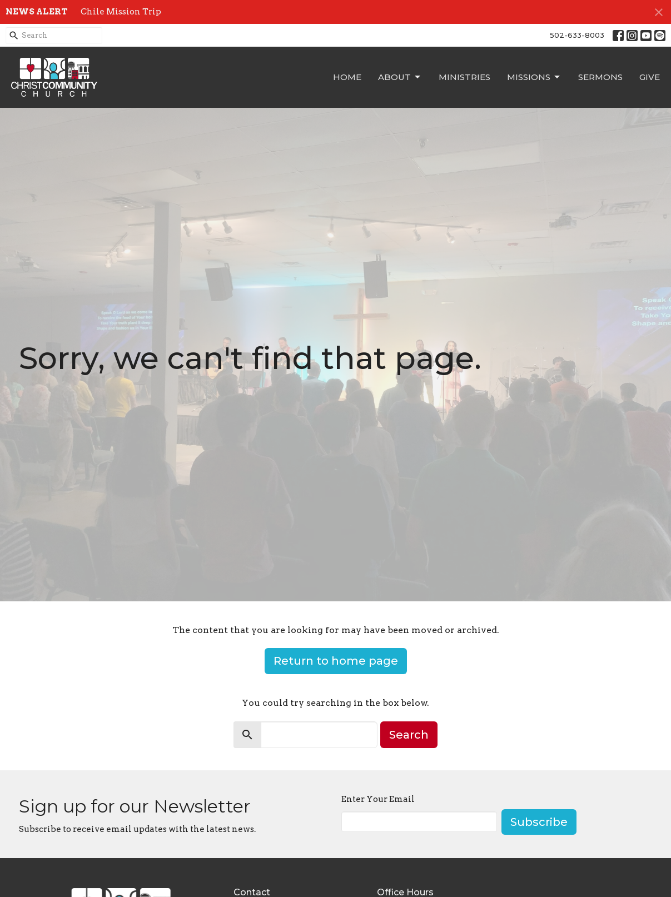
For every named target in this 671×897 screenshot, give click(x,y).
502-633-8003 (577, 35)
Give (649, 77)
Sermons (600, 77)
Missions (534, 77)
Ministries (464, 77)
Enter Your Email (378, 799)
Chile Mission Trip (121, 12)
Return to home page (336, 660)
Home (347, 77)
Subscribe (539, 822)
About (400, 77)
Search (409, 734)
